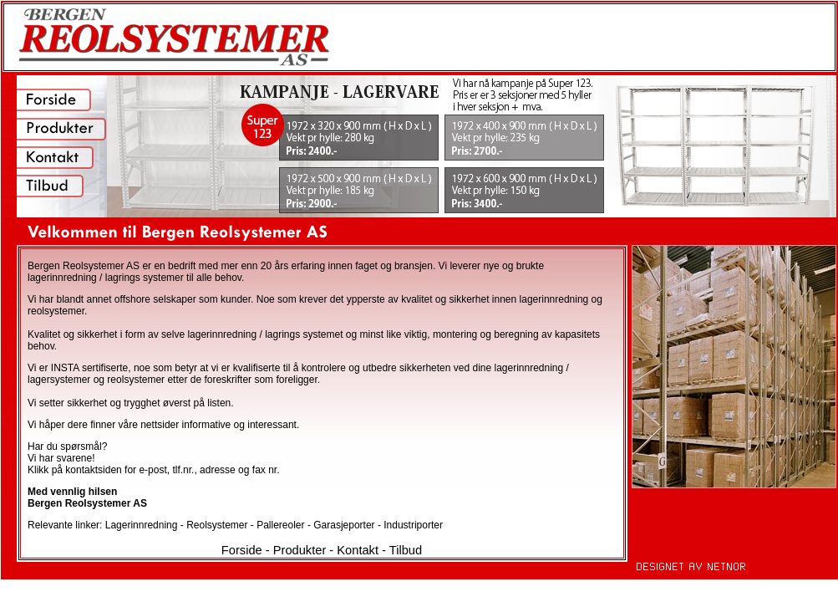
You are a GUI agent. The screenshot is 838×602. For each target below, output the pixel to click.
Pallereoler (281, 525)
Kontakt (357, 550)
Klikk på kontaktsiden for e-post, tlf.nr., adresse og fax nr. (154, 470)
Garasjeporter (345, 525)
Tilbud (405, 550)
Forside (241, 550)
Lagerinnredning (142, 525)
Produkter (300, 550)
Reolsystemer (218, 525)
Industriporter (413, 525)
